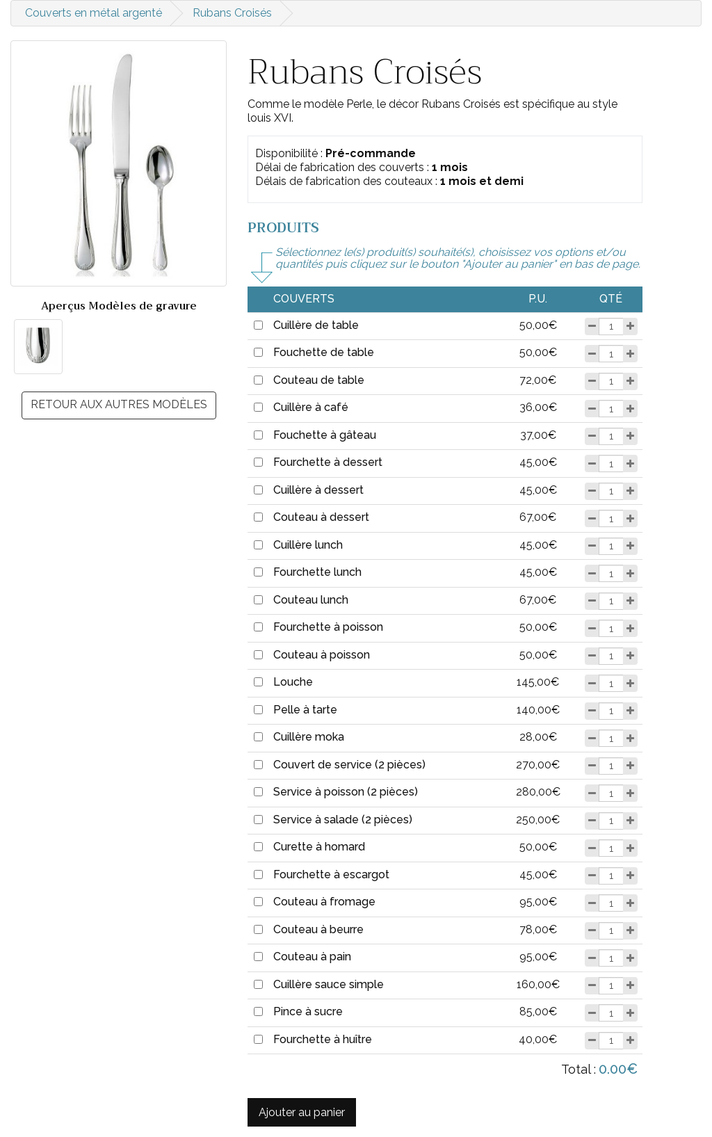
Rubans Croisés (232, 12)
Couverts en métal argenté (93, 12)
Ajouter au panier (302, 1112)
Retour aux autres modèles (119, 404)
